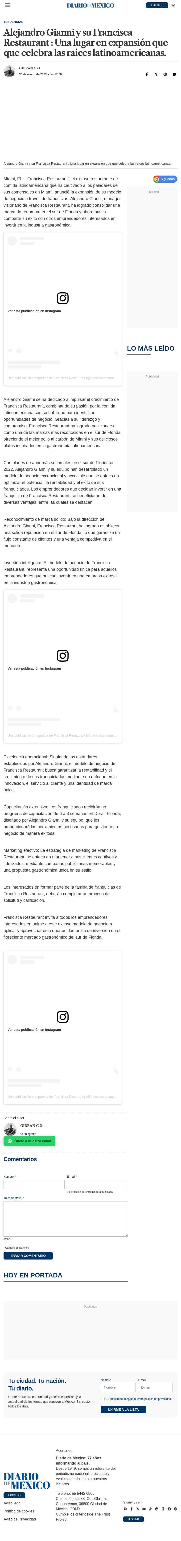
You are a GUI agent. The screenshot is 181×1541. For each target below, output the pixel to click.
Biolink (133, 1519)
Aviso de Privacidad (20, 1519)
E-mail (72, 1176)
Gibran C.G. (30, 68)
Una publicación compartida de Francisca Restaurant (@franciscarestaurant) (64, 378)
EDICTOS (157, 5)
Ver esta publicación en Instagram (34, 311)
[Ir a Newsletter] (173, 5)
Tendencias (13, 22)
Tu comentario (14, 1198)
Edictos (14, 1495)
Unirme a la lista (123, 1409)
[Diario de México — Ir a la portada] (90, 5)
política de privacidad (157, 1399)
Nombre (10, 1176)
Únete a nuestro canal (29, 1141)
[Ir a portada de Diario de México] (27, 1481)
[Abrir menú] (7, 5)
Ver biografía (28, 1134)
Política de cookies (19, 1511)
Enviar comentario (28, 1256)
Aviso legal (12, 1503)
